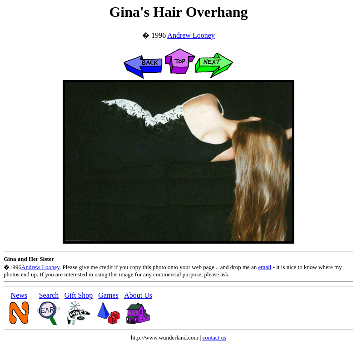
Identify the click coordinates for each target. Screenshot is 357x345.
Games (108, 295)
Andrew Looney (190, 35)
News (19, 295)
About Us (138, 295)
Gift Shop (78, 295)
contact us (214, 337)
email (265, 267)
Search (49, 295)
